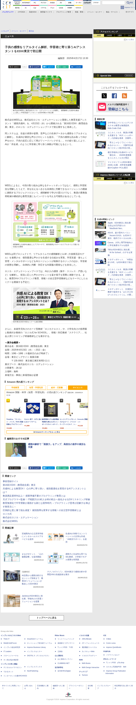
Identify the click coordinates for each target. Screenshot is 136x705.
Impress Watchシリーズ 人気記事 (115, 175)
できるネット (8, 672)
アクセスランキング (109, 32)
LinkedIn (78, 67)
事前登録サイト (10, 481)
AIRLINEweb (86, 639)
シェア (36, 67)
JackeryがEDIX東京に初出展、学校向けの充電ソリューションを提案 (32, 599)
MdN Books (86, 663)
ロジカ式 (7, 514)
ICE (104, 635)
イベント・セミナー (94, 12)
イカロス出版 (84, 635)
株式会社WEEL (10, 521)
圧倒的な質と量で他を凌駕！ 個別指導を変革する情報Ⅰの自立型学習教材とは (42, 510)
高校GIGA (32, 12)
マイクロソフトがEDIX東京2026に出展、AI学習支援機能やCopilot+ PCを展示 (120, 165)
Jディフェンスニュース (90, 643)
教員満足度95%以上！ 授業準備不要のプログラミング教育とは (34, 496)
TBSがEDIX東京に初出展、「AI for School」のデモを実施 (120, 252)
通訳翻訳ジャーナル (89, 647)
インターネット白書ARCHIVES (15, 676)
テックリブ (83, 672)
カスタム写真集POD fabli (116, 667)
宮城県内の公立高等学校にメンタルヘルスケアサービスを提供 (32, 536)
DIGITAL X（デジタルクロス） (38, 656)
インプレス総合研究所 (11, 647)
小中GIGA (21, 12)
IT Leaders (7, 651)
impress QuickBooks (113, 647)
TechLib (85, 675)
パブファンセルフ (112, 655)
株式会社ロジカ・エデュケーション (20, 517)
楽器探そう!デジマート (66, 643)
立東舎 (60, 651)
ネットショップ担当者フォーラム (39, 643)
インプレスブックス (34, 667)
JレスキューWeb (88, 651)
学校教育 (15, 387)
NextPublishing (32, 671)
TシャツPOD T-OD (65, 647)
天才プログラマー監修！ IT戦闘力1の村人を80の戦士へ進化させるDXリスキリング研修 (46, 499)
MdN (81, 660)
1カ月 (130, 35)
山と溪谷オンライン (65, 659)
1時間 (99, 35)
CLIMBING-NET (64, 663)
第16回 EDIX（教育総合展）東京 (19, 485)
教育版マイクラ (46, 12)
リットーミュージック (66, 639)
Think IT (6, 639)
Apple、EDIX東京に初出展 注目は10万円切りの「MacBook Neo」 (120, 225)
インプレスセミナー (34, 651)
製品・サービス (112, 12)
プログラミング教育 (63, 12)
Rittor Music (59, 635)
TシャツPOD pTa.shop (115, 663)
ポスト (16, 67)
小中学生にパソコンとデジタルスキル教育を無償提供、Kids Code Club (120, 125)
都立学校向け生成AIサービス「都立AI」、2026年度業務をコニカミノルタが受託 (120, 155)
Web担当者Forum (10, 643)
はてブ (50, 67)
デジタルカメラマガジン (12, 667)
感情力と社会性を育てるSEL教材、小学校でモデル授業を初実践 (76, 557)
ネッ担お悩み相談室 (10, 660)
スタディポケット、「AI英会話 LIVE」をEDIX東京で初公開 (120, 262)
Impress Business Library (36, 647)
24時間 (109, 35)
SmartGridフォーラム (35, 639)
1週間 (120, 35)
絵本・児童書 (57, 387)
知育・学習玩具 (36, 387)
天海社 (108, 639)
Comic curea (110, 643)
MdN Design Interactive (90, 667)
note (64, 67)
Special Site (105, 76)
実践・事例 (79, 12)
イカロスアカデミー (89, 656)
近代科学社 (59, 667)
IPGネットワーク (109, 659)
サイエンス (78, 387)
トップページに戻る (46, 618)
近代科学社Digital (64, 671)
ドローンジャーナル (10, 656)
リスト (24, 67)
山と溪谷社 (59, 656)
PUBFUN (106, 651)
